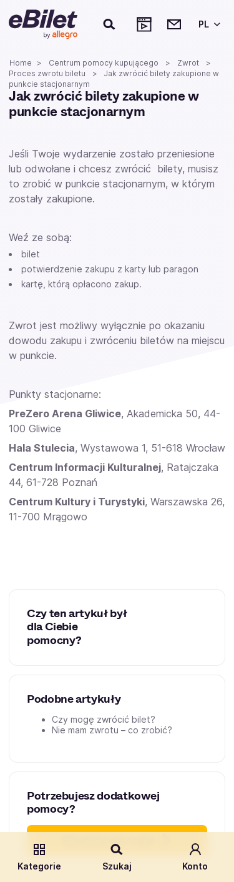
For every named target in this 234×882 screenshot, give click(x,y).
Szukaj (117, 856)
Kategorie (39, 856)
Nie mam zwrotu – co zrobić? (112, 730)
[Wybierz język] (207, 24)
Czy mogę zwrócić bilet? (103, 719)
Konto (195, 856)
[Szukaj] (110, 24)
